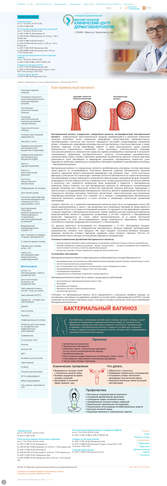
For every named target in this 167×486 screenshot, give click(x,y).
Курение (25, 315)
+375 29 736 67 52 (25, 43)
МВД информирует (30, 380)
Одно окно (88, 4)
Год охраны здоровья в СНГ (33, 386)
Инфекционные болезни (33, 320)
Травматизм (27, 335)
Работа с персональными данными (29, 172)
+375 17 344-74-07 (25, 76)
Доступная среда (30, 192)
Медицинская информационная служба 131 (29, 228)
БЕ (147, 8)
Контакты (128, 4)
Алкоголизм (27, 311)
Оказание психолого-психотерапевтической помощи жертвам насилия (32, 100)
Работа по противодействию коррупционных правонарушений (30, 256)
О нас (30, 4)
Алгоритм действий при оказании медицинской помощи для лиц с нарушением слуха (33, 200)
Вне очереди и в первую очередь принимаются (33, 236)
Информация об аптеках (33, 188)
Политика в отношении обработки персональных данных (40, 471)
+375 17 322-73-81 (25, 26)
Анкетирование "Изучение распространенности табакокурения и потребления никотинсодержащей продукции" (31, 215)
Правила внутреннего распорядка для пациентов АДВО (32, 157)
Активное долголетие (32, 358)
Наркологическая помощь (30, 129)
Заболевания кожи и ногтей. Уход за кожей (32, 289)
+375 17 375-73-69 (25, 67)
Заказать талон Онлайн (28, 17)
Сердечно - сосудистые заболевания (33, 300)
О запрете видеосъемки (33, 241)
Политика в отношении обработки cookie (34, 474)
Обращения (75, 4)
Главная (21, 4)
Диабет (24, 306)
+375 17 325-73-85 (25, 62)
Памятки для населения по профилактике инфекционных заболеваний (33, 327)
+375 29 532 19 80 (25, 36)
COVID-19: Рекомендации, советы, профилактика (33, 273)
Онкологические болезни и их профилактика (29, 281)
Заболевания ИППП (69, 82)
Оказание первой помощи (29, 91)
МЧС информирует (30, 376)
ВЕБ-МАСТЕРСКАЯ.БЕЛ (139, 467)
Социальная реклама (31, 371)
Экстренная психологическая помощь (29, 110)
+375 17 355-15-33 (25, 34)
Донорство (26, 349)
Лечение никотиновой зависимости (32, 135)
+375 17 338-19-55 (25, 41)
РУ (144, 8)
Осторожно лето (29, 340)
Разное (24, 344)
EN (150, 8)
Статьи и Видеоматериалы (48, 82)
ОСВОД (24, 367)
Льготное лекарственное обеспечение (28, 181)
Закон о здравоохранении (30, 164)
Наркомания (27, 362)
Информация (60, 4)
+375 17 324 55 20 (25, 70)
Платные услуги (43, 4)
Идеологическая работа (108, 4)
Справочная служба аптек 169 (31, 247)
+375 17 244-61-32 (42, 62)
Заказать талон (29, 141)
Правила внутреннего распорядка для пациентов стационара (32, 148)
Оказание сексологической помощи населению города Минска (31, 120)
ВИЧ (23, 353)
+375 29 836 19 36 (25, 51)
